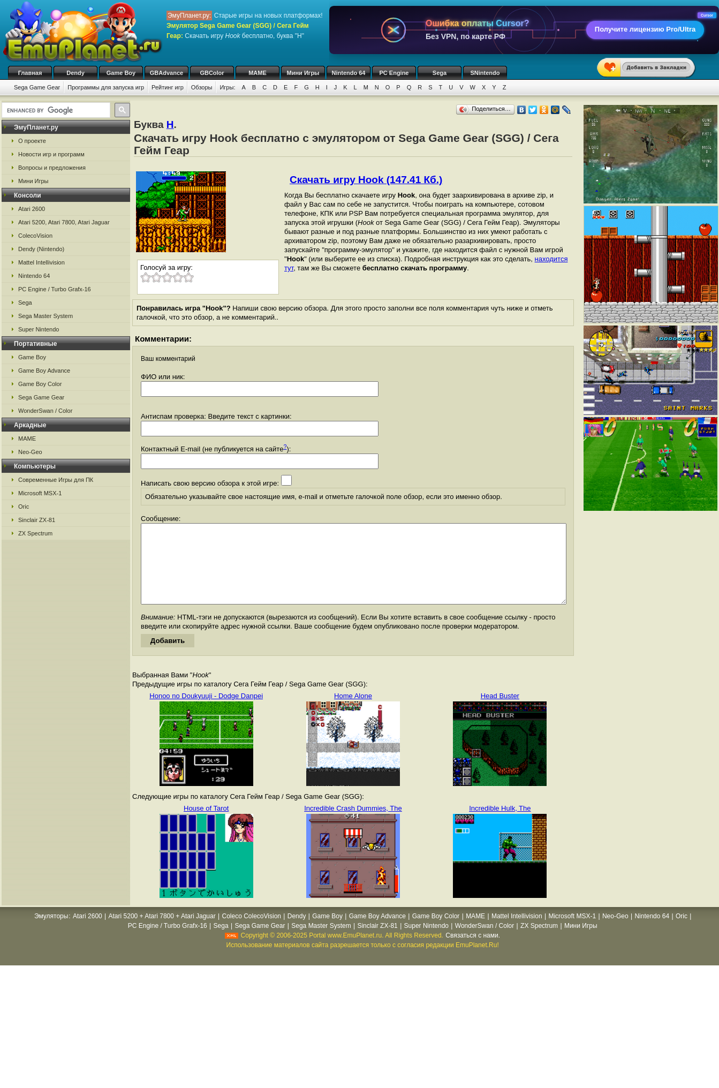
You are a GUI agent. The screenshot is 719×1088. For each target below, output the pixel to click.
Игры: (227, 87)
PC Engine (393, 73)
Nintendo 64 (349, 73)
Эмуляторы (51, 932)
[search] (55, 110)
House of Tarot (206, 824)
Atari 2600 (31, 209)
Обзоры (202, 87)
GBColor (212, 73)
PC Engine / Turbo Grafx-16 (54, 289)
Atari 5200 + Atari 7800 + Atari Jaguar (162, 932)
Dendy (75, 73)
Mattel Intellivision (41, 262)
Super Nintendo (38, 329)
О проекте (32, 141)
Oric (23, 506)
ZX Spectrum (35, 533)
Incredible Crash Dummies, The (353, 824)
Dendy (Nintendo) (41, 249)
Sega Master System (45, 316)
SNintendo (485, 73)
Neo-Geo (30, 452)
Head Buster (500, 712)
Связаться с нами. (472, 951)
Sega (439, 73)
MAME (257, 73)
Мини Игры (303, 73)
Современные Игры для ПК (55, 480)
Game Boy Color (40, 384)
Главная (30, 73)
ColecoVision (35, 235)
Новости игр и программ (51, 154)
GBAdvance (166, 73)
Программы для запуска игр (105, 87)
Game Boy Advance (44, 370)
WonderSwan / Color (45, 410)
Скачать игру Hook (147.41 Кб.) (366, 179)
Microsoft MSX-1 (40, 493)
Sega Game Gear (37, 87)
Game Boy (121, 73)
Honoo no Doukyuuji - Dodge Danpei (206, 712)
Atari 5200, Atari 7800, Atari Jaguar (64, 222)
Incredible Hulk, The (500, 824)
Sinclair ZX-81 (36, 520)
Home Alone (353, 712)
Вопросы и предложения (52, 167)
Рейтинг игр (168, 87)
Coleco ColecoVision (251, 932)
